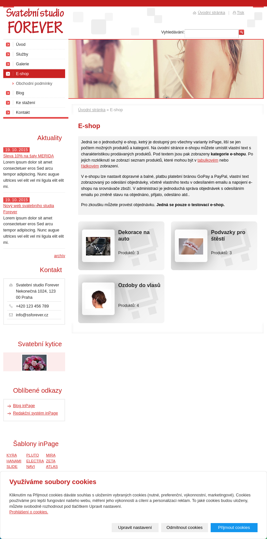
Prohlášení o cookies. (28, 512)
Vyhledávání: (173, 32)
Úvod (20, 44)
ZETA (50, 461)
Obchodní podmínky (34, 83)
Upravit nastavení (135, 527)
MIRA (50, 455)
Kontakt (23, 112)
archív (59, 256)
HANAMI (14, 461)
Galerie (22, 64)
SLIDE (12, 466)
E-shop (22, 74)
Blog (20, 93)
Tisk (240, 12)
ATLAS (52, 466)
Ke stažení (25, 102)
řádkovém (90, 166)
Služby (22, 54)
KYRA (12, 455)
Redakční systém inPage (35, 413)
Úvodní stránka (91, 110)
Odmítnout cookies (184, 527)
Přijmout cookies (234, 527)
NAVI (30, 466)
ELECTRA (35, 461)
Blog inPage (24, 405)
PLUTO (32, 455)
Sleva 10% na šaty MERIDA (28, 156)
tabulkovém (208, 160)
